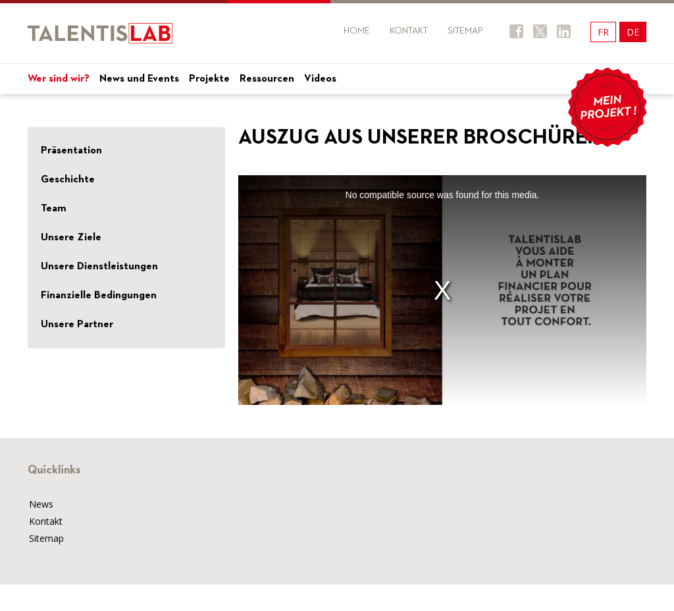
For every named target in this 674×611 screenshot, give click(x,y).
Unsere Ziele (71, 237)
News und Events (139, 79)
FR (603, 32)
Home (357, 31)
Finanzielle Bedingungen (99, 295)
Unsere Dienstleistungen (99, 266)
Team (53, 208)
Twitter (540, 31)
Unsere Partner (77, 324)
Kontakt (409, 31)
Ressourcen (267, 79)
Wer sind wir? (59, 79)
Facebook (516, 31)
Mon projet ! (606, 107)
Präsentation (71, 151)
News (41, 504)
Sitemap (465, 31)
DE (633, 32)
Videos (320, 79)
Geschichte (68, 179)
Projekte (209, 79)
